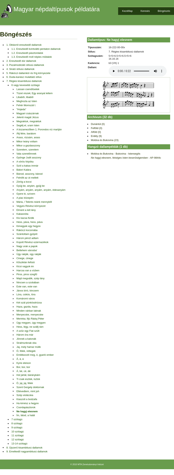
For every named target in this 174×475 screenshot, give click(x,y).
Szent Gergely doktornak (30, 387)
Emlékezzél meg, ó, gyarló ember (35, 354)
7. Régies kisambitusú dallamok (24, 81)
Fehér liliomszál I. (26, 105)
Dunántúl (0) (98, 124)
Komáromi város (25, 298)
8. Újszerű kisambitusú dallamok (24, 447)
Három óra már (24, 334)
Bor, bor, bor (23, 367)
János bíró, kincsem (27, 290)
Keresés (145, 10)
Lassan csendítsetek (27, 89)
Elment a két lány (26, 210)
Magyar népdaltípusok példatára (57, 9)
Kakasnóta (22, 213)
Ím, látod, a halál (25, 415)
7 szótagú (16, 419)
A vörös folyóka (24, 161)
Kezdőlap (127, 10)
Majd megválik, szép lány (30, 278)
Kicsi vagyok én (25, 266)
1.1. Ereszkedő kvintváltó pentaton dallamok (36, 48)
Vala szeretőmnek (26, 153)
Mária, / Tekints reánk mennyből (34, 201)
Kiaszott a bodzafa (26, 399)
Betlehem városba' (26, 250)
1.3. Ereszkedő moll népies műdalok (31, 56)
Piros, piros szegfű (26, 274)
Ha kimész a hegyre (27, 403)
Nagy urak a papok (27, 246)
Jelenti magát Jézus (27, 117)
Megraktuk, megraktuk (28, 121)
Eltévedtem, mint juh (27, 391)
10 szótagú (17, 431)
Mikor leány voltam (26, 141)
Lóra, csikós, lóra (25, 294)
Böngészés (164, 10)
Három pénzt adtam (27, 238)
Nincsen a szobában (27, 282)
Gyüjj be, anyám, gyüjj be (30, 185)
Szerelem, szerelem (27, 149)
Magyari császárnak (27, 113)
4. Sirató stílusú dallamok (20, 69)
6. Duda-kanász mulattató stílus (24, 77)
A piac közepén (24, 197)
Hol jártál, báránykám (28, 375)
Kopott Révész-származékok (32, 242)
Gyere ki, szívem (25, 193)
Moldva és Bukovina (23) (105, 140)
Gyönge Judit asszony (28, 157)
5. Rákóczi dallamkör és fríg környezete (28, 73)
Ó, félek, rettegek (26, 351)
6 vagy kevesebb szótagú (25, 85)
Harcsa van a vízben (27, 270)
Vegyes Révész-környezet (30, 205)
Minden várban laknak (28, 310)
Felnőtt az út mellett (27, 177)
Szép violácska (24, 395)
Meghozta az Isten (26, 101)
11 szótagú (17, 435)
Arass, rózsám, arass (28, 137)
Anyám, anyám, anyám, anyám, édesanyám (41, 189)
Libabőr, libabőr (25, 97)
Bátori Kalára (23, 169)
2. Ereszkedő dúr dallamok (21, 60)
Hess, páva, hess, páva (29, 222)
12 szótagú (17, 439)
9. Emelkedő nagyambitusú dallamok (26, 451)
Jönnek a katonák (26, 338)
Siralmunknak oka (26, 342)
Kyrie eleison (23, 363)
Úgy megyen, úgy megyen (31, 322)
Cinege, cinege (24, 258)
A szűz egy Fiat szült (27, 330)
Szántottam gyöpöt (26, 234)
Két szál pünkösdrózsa (29, 302)
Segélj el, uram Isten (27, 125)
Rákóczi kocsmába (27, 230)
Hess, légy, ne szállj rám (30, 326)
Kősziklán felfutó (25, 262)
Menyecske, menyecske (29, 314)
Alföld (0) (96, 132)
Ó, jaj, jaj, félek (24, 383)
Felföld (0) (96, 128)
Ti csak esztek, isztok (28, 379)
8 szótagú (16, 423)
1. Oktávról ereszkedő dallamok (24, 44)
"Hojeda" (21, 109)
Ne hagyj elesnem (27, 411)
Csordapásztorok (25, 407)
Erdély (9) (96, 136)
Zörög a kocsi (24, 181)
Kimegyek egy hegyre (28, 226)
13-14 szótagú (19, 443)
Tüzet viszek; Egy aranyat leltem (34, 93)
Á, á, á (20, 358)
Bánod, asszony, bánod (29, 173)
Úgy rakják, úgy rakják (28, 254)
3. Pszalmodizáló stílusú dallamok (25, 65)
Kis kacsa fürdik (25, 217)
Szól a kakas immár (27, 165)
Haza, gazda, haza (26, 306)
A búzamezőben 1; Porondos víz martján (39, 129)
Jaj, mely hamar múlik (28, 346)
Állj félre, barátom (26, 133)
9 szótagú (16, 427)
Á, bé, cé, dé (23, 371)
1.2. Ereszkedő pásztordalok (27, 53)
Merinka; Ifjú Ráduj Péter (30, 318)
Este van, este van (26, 286)
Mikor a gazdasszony (28, 145)
